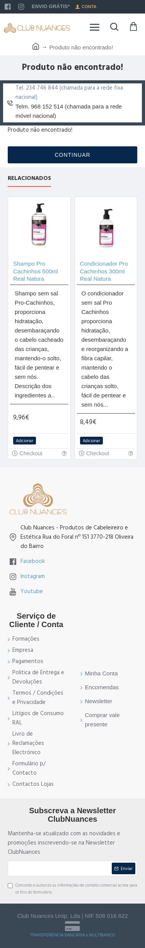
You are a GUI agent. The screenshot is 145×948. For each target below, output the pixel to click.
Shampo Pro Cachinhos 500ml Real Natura (35, 271)
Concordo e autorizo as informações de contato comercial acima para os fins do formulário (72, 888)
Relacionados (29, 178)
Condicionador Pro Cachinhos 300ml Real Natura (104, 271)
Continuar (72, 155)
